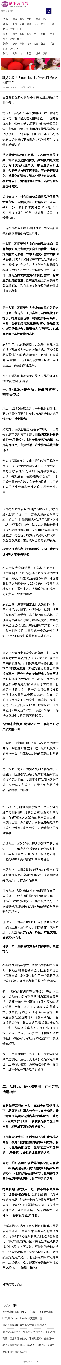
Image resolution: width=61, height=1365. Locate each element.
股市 (15, 24)
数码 (5, 29)
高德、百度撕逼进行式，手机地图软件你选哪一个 (29, 1338)
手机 (52, 24)
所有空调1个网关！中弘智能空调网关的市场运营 (28, 1331)
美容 (5, 34)
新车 (52, 34)
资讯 (5, 19)
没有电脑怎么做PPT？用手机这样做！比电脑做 (28, 1311)
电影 (22, 34)
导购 (5, 38)
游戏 (5, 53)
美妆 (43, 34)
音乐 (36, 34)
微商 (45, 53)
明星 (15, 34)
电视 (29, 34)
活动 (45, 19)
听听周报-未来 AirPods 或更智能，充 (22, 1318)
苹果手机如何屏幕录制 (14, 1351)
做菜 (15, 53)
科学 (12, 29)
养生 (38, 53)
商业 (36, 24)
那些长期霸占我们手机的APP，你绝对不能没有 (28, 1345)
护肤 (15, 43)
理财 (29, 24)
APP (19, 48)
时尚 (29, 19)
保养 (19, 38)
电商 (19, 29)
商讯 (5, 24)
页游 (5, 48)
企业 (43, 43)
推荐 (22, 19)
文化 (12, 48)
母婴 (29, 53)
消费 (5, 43)
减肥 (36, 43)
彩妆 (22, 43)
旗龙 (20, 1284)
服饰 (29, 43)
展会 (38, 19)
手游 (52, 43)
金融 (22, 24)
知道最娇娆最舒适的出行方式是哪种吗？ (24, 1325)
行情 (12, 38)
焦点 (15, 19)
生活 (43, 24)
